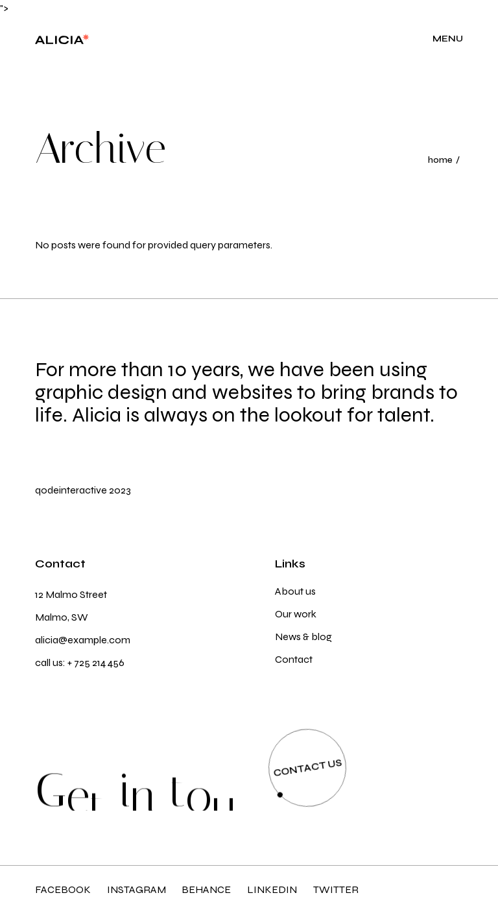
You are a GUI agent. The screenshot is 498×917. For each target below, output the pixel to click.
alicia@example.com (82, 640)
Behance (206, 889)
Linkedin (272, 889)
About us (295, 591)
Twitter (336, 889)
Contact (294, 659)
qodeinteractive (71, 490)
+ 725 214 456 (95, 662)
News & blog (303, 636)
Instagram (136, 889)
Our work (295, 614)
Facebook (63, 889)
